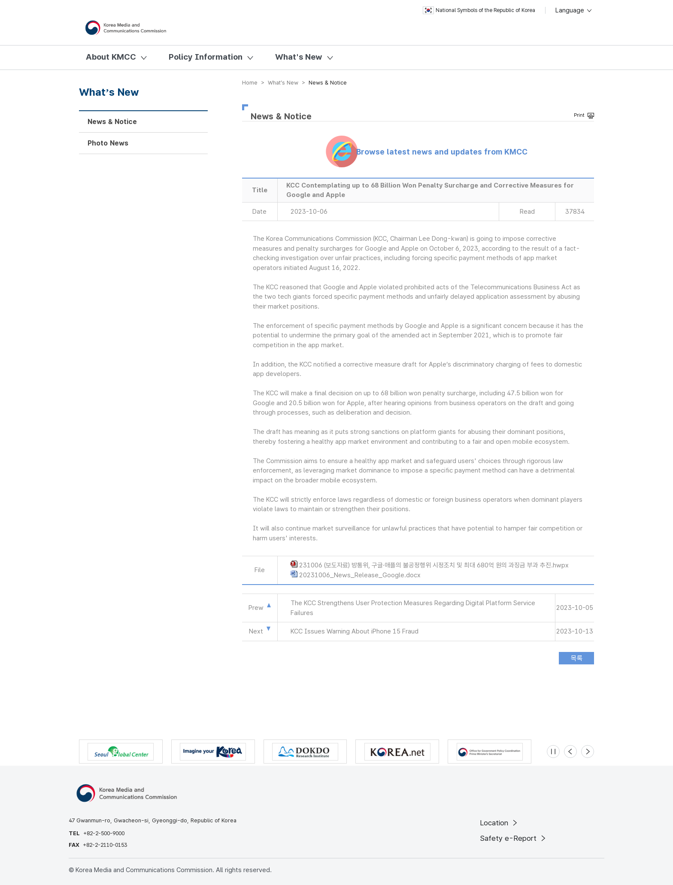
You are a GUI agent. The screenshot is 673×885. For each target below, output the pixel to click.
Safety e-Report (513, 838)
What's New (298, 57)
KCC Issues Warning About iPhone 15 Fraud (354, 631)
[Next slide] (587, 751)
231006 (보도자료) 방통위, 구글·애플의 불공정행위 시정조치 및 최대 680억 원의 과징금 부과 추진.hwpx (434, 565)
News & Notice (112, 122)
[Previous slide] (570, 751)
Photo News (108, 143)
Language (574, 10)
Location (499, 822)
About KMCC (111, 57)
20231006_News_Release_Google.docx (360, 575)
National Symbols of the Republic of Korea (479, 10)
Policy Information (206, 57)
